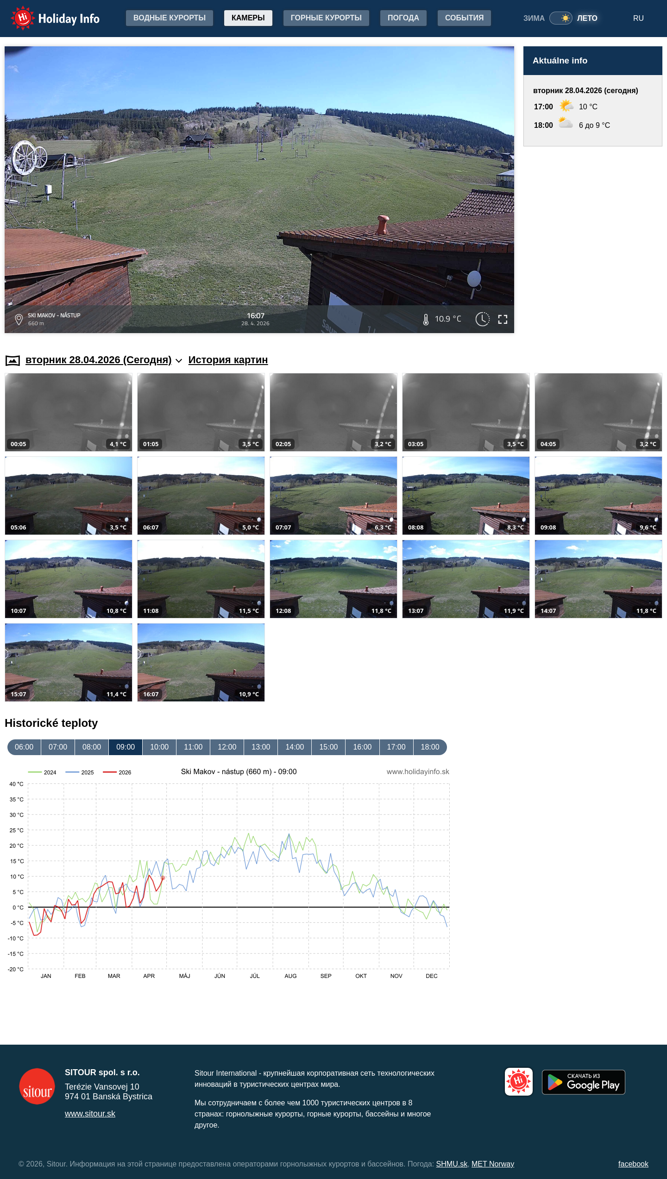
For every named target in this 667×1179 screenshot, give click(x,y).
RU (638, 18)
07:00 (58, 747)
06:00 (24, 747)
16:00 (362, 747)
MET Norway (493, 1164)
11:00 (193, 747)
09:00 (125, 747)
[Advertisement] (592, 241)
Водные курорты (169, 18)
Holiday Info (46, 12)
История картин (228, 360)
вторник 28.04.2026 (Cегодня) (103, 360)
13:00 (261, 747)
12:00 (227, 747)
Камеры (248, 18)
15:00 (328, 747)
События (464, 18)
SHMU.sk (452, 1164)
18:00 (430, 747)
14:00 (294, 747)
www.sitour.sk (90, 1113)
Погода (403, 18)
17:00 (396, 747)
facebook (633, 1164)
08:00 (91, 747)
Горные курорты (326, 18)
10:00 (159, 747)
